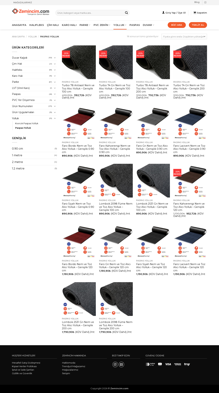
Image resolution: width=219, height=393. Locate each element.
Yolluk (119, 25)
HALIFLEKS (36, 25)
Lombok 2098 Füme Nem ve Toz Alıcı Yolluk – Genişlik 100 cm (115, 207)
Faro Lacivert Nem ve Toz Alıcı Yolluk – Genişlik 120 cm (189, 267)
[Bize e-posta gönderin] (121, 364)
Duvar (148, 25)
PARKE (85, 25)
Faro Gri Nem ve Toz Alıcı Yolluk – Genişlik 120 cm (115, 266)
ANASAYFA (19, 25)
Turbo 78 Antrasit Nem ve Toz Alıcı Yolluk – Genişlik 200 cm (152, 88)
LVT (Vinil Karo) (21, 88)
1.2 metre (18, 168)
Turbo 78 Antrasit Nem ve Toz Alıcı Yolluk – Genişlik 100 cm (78, 88)
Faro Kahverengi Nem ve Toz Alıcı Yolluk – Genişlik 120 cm (189, 207)
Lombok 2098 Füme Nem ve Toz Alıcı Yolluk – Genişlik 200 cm (115, 325)
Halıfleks (17, 69)
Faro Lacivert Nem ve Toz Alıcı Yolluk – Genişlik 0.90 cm (189, 149)
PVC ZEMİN (102, 25)
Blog (196, 2)
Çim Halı (17, 63)
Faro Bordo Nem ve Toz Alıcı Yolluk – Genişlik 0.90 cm (78, 149)
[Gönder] (126, 13)
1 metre (17, 155)
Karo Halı (17, 75)
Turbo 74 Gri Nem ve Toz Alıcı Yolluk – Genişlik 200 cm (189, 88)
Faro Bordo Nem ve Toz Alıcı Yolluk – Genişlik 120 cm (77, 267)
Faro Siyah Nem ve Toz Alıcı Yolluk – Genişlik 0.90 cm (78, 207)
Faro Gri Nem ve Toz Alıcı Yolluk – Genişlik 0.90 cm (152, 147)
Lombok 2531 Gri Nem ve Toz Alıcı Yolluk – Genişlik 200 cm (78, 325)
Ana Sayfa (18, 36)
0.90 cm (17, 148)
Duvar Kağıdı (19, 57)
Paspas (135, 25)
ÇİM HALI (53, 25)
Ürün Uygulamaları (23, 112)
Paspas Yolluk (23, 128)
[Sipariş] (184, 36)
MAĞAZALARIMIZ (22, 2)
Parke (15, 81)
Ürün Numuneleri (22, 106)
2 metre (17, 162)
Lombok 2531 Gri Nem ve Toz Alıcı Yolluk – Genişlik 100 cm (152, 207)
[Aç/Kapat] (55, 58)
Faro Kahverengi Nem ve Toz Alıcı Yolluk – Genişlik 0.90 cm (114, 149)
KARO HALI (69, 25)
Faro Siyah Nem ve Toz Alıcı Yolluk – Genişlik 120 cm (151, 267)
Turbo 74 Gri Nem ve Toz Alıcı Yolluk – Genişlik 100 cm (114, 88)
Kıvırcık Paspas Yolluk (26, 123)
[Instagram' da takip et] (205, 2)
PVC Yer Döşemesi (23, 100)
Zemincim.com (119, 388)
